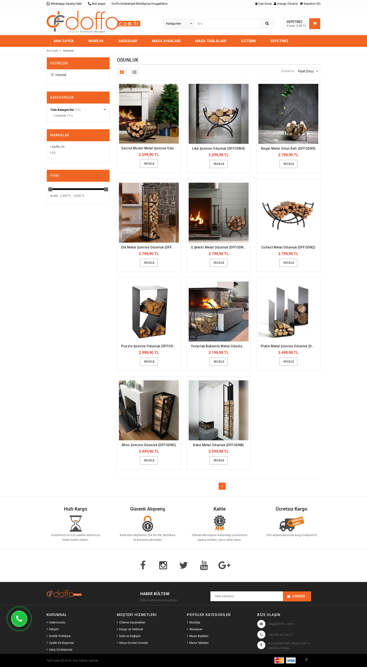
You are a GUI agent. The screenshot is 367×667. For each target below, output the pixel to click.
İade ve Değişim (130, 636)
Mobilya (194, 622)
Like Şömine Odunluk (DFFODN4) (218, 148)
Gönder (298, 596)
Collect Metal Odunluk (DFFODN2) (288, 247)
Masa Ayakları (198, 636)
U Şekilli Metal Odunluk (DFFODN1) (219, 247)
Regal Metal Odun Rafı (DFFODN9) (288, 148)
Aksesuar (195, 629)
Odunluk (58, 75)
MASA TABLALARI (210, 41)
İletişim (248, 41)
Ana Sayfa (64, 41)
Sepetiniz (279, 41)
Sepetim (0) (310, 3)
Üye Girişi (263, 3)
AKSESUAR (127, 41)
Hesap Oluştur (286, 3)
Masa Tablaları (199, 643)
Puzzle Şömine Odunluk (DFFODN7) (150, 346)
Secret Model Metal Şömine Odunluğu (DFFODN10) (150, 148)
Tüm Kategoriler (62, 109)
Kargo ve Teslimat (131, 629)
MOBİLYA (96, 41)
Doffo (55, 146)
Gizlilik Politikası (60, 636)
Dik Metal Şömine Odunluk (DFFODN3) (150, 247)
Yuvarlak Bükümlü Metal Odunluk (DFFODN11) (220, 346)
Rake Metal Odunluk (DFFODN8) (218, 445)
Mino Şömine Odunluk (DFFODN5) (149, 445)
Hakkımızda (57, 622)
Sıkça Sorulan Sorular (133, 643)
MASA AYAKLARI (166, 41)
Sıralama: (288, 71)
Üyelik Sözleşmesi (61, 643)
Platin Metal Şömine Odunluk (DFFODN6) (289, 346)
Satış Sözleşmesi (60, 649)
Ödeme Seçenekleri (132, 622)
